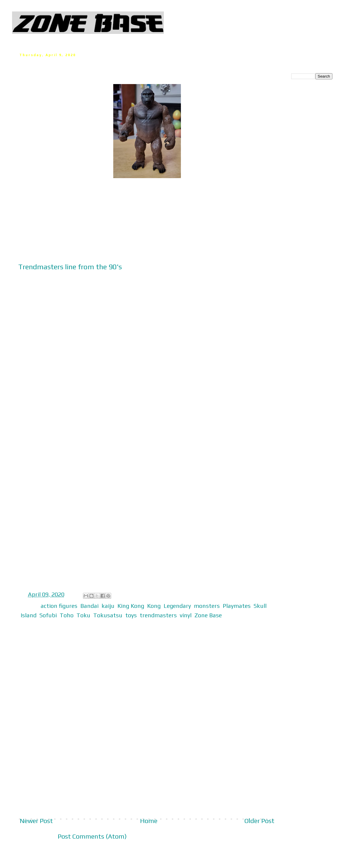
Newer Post (36, 820)
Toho (67, 615)
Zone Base (208, 615)
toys (131, 615)
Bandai (89, 605)
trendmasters (158, 615)
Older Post (259, 820)
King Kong (130, 605)
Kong (154, 605)
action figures (59, 605)
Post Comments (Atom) (92, 836)
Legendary (177, 605)
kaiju (107, 605)
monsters (207, 605)
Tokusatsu (107, 615)
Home (148, 820)
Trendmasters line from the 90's (70, 266)
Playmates (237, 605)
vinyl (186, 615)
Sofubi (48, 615)
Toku (83, 615)
